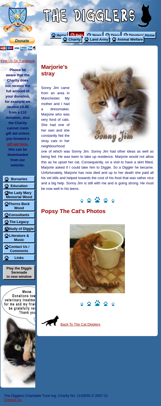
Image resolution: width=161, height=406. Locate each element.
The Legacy (19, 222)
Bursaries (19, 179)
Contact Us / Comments (19, 249)
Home (62, 35)
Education (19, 186)
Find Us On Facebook (18, 61)
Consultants (19, 215)
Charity (74, 39)
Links (19, 258)
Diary (115, 35)
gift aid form (17, 144)
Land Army (99, 39)
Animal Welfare (130, 39)
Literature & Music (19, 238)
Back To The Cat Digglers (80, 324)
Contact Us (13, 400)
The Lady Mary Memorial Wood (19, 195)
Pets (79, 35)
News (96, 35)
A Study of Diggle (19, 229)
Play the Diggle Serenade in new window (19, 272)
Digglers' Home (142, 35)
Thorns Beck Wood (19, 206)
